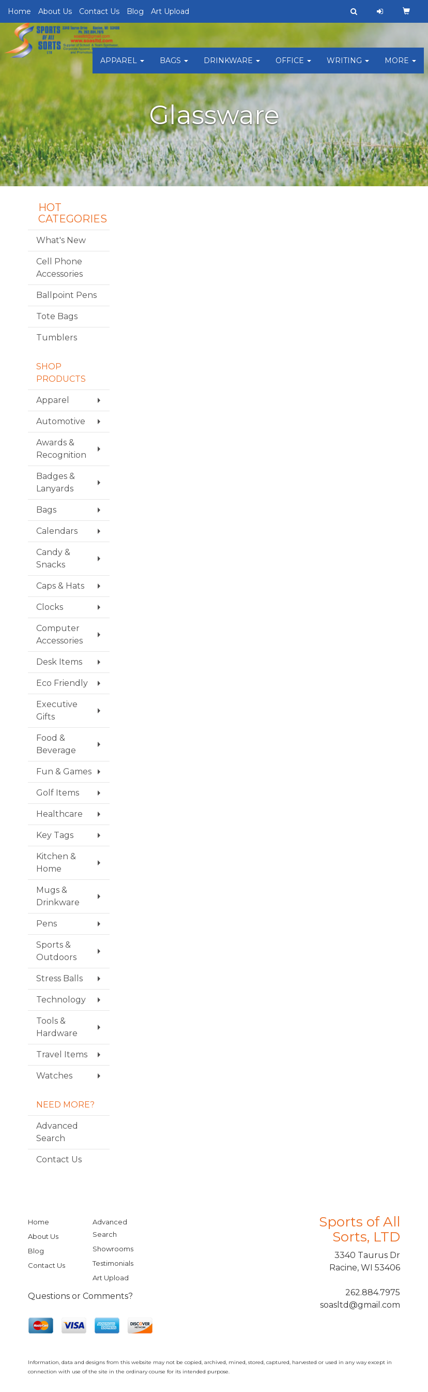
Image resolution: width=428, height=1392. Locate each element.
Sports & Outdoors (56, 951)
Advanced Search (57, 1132)
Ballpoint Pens (66, 295)
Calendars (57, 531)
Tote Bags (57, 316)
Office (293, 67)
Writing (348, 67)
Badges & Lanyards (55, 482)
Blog (135, 11)
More (400, 67)
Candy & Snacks (53, 558)
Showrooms (113, 1249)
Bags (174, 67)
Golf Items (57, 793)
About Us (55, 11)
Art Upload (170, 11)
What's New (61, 240)
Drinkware (232, 67)
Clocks (49, 607)
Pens (46, 924)
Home (19, 11)
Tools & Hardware (57, 1027)
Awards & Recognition (61, 449)
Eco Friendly (62, 683)
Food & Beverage (56, 744)
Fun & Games (63, 771)
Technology (61, 1000)
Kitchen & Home (56, 862)
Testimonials (113, 1263)
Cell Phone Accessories (59, 268)
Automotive (60, 421)
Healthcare (59, 814)
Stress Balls (59, 978)
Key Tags (54, 835)
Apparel (122, 67)
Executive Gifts (57, 710)
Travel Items (61, 1054)
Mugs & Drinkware (58, 896)
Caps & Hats (60, 586)
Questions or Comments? (80, 1296)
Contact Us (99, 11)
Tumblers (56, 337)
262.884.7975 (372, 1292)
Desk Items (59, 662)
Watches (54, 1076)
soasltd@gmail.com (360, 1305)
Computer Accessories (59, 634)
